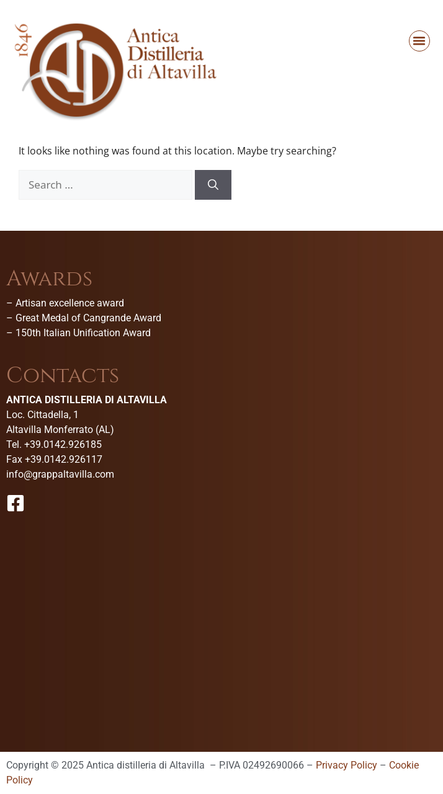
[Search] (213, 185)
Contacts (62, 375)
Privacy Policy (346, 765)
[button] (419, 40)
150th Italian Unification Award (83, 333)
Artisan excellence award (70, 303)
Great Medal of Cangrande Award (88, 318)
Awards (49, 278)
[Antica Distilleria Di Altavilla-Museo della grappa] (221, 622)
